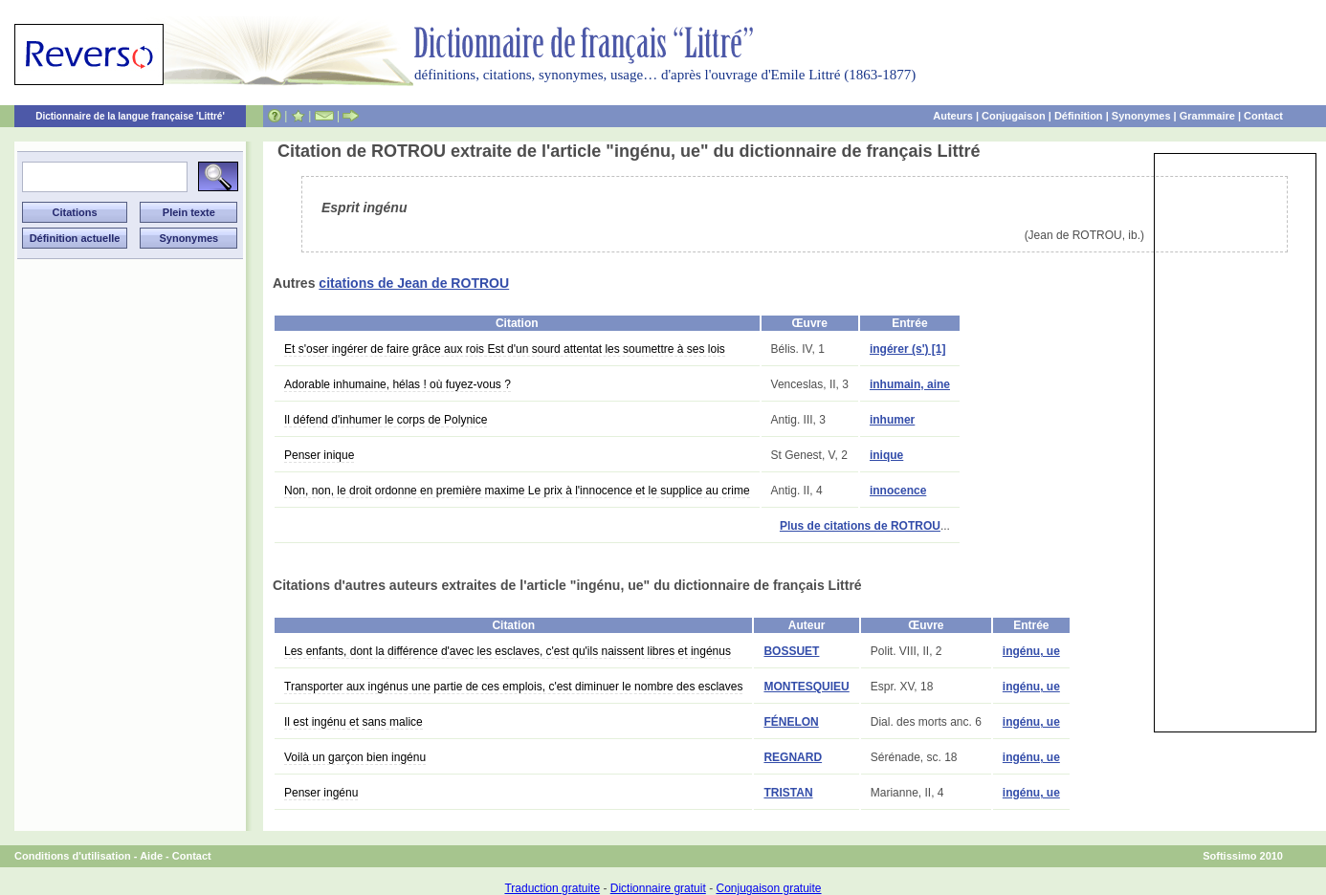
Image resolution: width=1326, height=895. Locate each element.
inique (886, 455)
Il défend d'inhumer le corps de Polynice (385, 419)
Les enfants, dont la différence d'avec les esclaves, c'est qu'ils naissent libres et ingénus (507, 651)
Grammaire (1207, 115)
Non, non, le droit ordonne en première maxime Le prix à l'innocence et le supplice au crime (517, 490)
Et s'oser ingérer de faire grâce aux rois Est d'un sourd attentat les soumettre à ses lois (504, 349)
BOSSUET (791, 651)
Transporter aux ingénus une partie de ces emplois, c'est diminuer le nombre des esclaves (513, 686)
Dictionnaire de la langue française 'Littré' (130, 116)
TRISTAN (787, 792)
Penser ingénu (321, 792)
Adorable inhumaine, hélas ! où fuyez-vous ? (397, 384)
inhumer (892, 419)
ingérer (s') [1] (908, 349)
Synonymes (1141, 115)
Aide (151, 856)
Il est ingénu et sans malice (353, 722)
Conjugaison (1014, 115)
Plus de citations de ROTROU (860, 526)
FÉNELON (790, 722)
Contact (1263, 115)
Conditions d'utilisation (72, 856)
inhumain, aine (910, 384)
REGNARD (792, 757)
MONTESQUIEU (806, 686)
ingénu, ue (1031, 651)
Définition (1078, 115)
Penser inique (319, 455)
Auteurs (953, 115)
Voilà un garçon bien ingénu (355, 757)
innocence (898, 490)
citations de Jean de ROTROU (414, 283)
